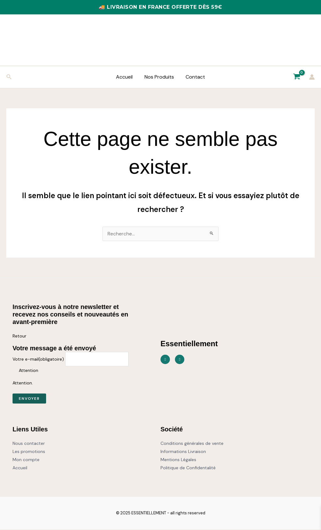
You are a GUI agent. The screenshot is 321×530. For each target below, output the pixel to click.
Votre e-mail (38, 360)
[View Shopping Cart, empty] (296, 77)
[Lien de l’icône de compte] (312, 77)
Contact (193, 77)
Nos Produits (159, 77)
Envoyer (29, 399)
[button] (9, 77)
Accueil (126, 77)
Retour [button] (19, 336)
